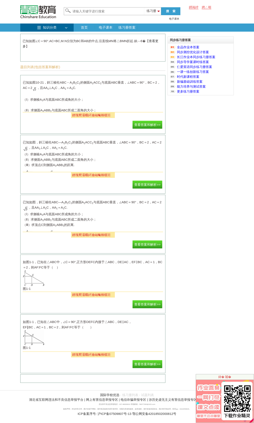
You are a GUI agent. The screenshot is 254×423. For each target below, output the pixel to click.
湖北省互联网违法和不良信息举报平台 (56, 399)
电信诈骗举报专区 (133, 399)
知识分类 (50, 27)
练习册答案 (127, 27)
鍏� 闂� (224, 377)
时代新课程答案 (188, 76)
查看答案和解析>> (147, 125)
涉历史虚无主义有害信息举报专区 (173, 399)
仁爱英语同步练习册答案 (194, 67)
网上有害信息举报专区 (102, 399)
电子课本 (174, 18)
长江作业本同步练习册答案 (196, 57)
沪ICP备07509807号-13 (114, 414)
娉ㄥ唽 (206, 7)
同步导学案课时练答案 (193, 62)
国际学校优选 (109, 395)
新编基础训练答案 (190, 81)
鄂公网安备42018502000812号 (154, 414)
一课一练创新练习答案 (193, 72)
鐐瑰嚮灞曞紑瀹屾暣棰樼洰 (91, 115)
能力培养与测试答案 (191, 86)
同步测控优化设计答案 (193, 52)
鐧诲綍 (194, 7)
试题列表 (147, 395)
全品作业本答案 (188, 47)
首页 (84, 27)
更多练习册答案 (188, 91)
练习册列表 (130, 395)
